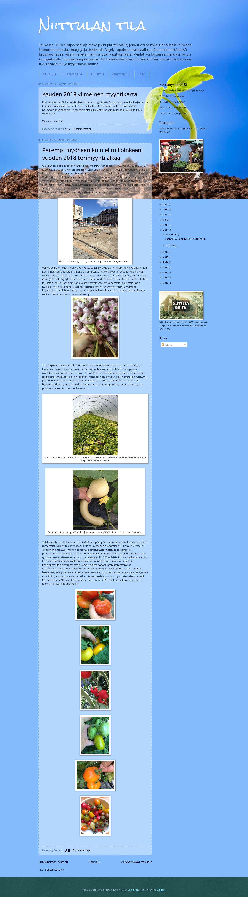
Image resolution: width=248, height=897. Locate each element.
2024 (166, 199)
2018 (166, 230)
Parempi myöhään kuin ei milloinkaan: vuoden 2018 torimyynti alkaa (92, 153)
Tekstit (167, 344)
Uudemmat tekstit (53, 862)
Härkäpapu (73, 74)
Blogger (161, 889)
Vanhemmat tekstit (136, 862)
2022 (166, 209)
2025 (166, 194)
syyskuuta (172, 234)
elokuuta (171, 245)
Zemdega (133, 889)
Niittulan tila (92, 25)
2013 (166, 267)
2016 (166, 257)
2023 (166, 204)
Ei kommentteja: (82, 128)
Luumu (97, 74)
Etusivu (49, 74)
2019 (166, 224)
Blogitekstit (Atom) (54, 869)
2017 (166, 252)
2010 (166, 282)
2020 (166, 219)
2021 (166, 214)
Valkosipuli (121, 74)
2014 (166, 262)
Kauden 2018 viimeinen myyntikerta (89, 94)
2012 (166, 272)
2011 (166, 277)
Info (142, 74)
